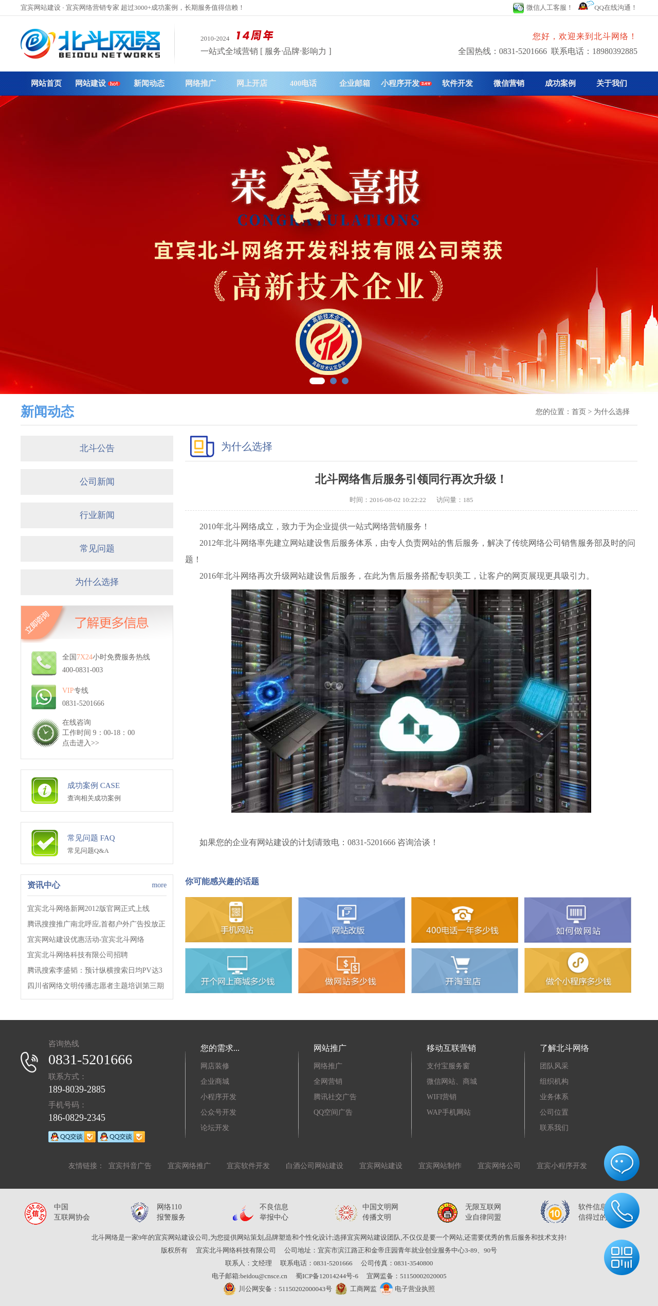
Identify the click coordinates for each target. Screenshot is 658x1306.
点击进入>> (80, 743)
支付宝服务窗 (448, 1066)
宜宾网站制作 (440, 1166)
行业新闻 (97, 515)
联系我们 (554, 1128)
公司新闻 (97, 482)
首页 (579, 412)
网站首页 (46, 83)
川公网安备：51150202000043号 (277, 1288)
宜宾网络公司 (499, 1166)
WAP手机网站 (449, 1112)
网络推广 (200, 83)
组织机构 (554, 1081)
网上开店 (251, 83)
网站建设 (97, 83)
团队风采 (554, 1066)
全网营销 (328, 1081)
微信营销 (509, 83)
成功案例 (560, 83)
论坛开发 (214, 1128)
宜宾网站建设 (381, 1166)
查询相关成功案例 (94, 798)
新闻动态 (149, 83)
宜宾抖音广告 (130, 1166)
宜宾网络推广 (189, 1166)
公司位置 (554, 1112)
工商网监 (354, 1289)
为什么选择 (97, 582)
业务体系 (554, 1097)
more (159, 885)
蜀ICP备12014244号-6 (327, 1276)
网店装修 (214, 1066)
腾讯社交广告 (335, 1097)
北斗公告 (97, 448)
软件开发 (457, 83)
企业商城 (214, 1081)
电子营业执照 (407, 1288)
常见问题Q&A (88, 850)
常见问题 (97, 548)
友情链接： (86, 1166)
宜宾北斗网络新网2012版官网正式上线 (88, 909)
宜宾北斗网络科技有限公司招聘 (77, 955)
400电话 (303, 83)
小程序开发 (406, 83)
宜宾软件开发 (248, 1166)
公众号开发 (218, 1112)
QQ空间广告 (333, 1112)
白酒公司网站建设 (314, 1166)
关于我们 (611, 83)
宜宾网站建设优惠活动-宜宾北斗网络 (86, 939)
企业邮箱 (354, 83)
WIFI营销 (441, 1097)
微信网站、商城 (452, 1081)
